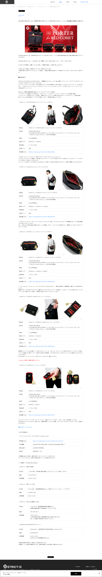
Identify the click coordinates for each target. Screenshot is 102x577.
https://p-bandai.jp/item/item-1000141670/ (42, 216)
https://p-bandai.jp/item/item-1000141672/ (42, 415)
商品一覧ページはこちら (25, 427)
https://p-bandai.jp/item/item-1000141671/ (42, 346)
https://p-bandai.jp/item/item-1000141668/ (42, 152)
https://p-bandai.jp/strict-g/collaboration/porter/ (48, 441)
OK (76, 573)
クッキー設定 (94, 569)
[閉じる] (99, 573)
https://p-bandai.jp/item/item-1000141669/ (42, 281)
